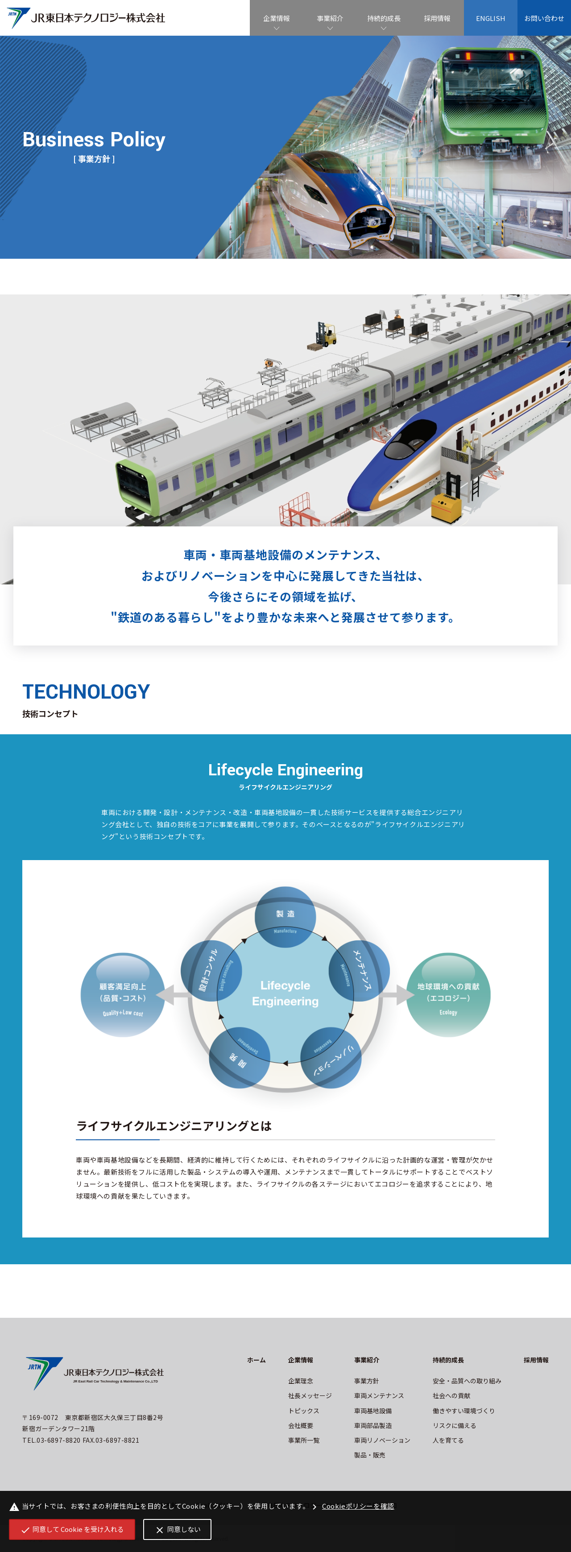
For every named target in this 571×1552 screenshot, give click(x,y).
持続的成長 (384, 18)
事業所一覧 (303, 1440)
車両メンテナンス (379, 1395)
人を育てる (448, 1440)
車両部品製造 (373, 1425)
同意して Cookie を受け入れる (72, 1529)
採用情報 (437, 18)
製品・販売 (369, 1454)
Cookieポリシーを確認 (351, 1506)
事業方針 (366, 1380)
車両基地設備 (373, 1410)
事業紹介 (330, 18)
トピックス (303, 1410)
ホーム (256, 1359)
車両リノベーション (382, 1440)
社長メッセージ (310, 1395)
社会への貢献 (451, 1395)
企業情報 (276, 18)
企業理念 (300, 1380)
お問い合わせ (544, 18)
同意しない (177, 1529)
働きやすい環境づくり (464, 1410)
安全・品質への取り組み (467, 1380)
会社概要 (300, 1425)
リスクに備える (454, 1425)
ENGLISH (490, 18)
